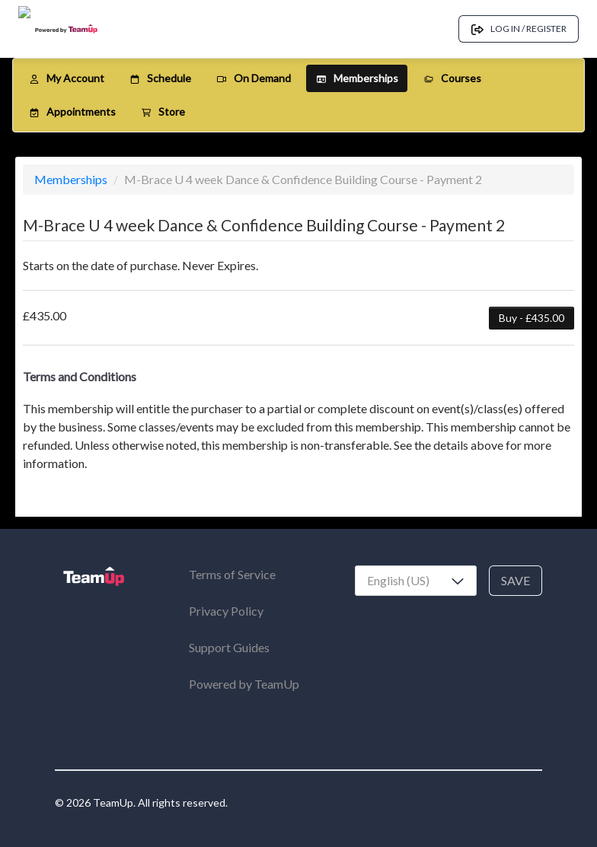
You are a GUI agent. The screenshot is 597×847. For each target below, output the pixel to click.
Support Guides (229, 647)
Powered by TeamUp (244, 684)
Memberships (72, 179)
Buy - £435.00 (531, 317)
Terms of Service (232, 574)
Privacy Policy (226, 610)
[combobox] (416, 580)
